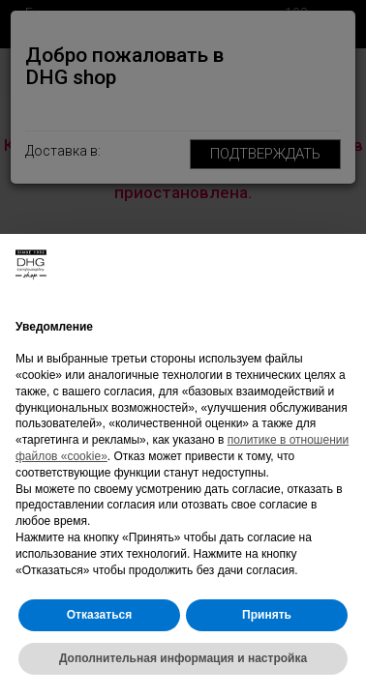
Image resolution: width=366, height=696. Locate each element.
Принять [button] (266, 615)
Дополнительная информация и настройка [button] (183, 658)
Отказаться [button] (99, 615)
